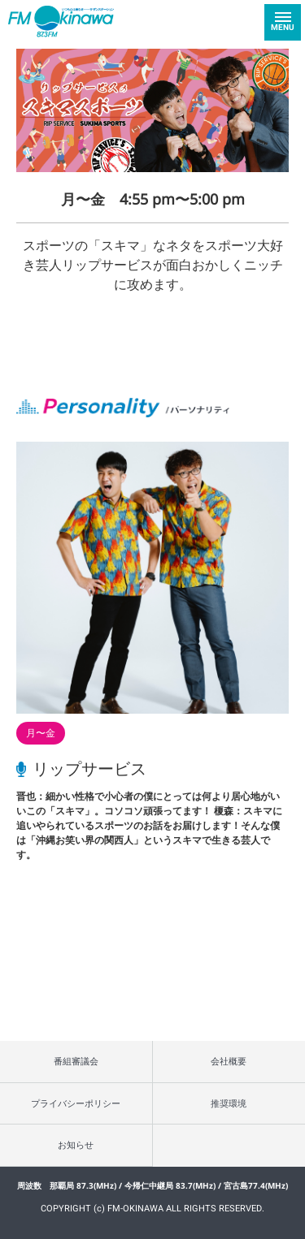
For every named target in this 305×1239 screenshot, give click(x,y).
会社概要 (228, 1061)
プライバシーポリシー (75, 1103)
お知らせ (76, 1144)
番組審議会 (76, 1061)
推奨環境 (228, 1103)
